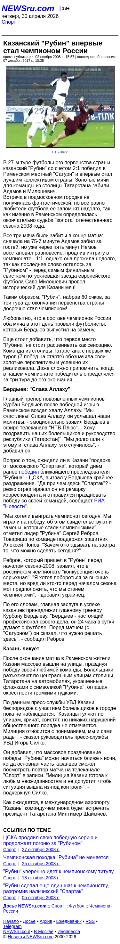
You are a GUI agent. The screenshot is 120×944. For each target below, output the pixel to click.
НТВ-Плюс (60, 152)
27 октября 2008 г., (41, 849)
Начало (11, 921)
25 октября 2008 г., (41, 863)
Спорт (9, 22)
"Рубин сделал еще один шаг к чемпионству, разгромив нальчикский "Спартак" (56, 888)
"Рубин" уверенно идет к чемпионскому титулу (58, 871)
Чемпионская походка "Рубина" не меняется (55, 857)
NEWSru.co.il (16, 931)
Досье (29, 921)
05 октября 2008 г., (41, 897)
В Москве (43, 931)
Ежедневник (69, 921)
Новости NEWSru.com (30, 936)
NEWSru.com (28, 8)
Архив (46, 921)
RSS (90, 921)
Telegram (12, 926)
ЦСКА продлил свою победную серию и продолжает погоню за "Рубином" (50, 840)
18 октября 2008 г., (41, 877)
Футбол (76, 905)
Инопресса (69, 931)
